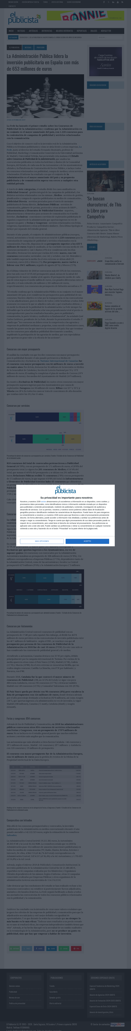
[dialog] (65, 515)
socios (43, 501)
